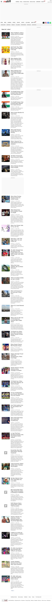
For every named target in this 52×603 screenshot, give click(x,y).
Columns (18, 24)
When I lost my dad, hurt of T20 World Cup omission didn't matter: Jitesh (17, 319)
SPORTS (22, 22)
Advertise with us (18, 600)
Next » (12, 590)
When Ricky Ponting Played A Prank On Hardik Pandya (16, 198)
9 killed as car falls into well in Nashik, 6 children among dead (17, 534)
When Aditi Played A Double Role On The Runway (16, 131)
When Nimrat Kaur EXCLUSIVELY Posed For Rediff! (16, 211)
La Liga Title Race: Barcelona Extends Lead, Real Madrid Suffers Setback (17, 435)
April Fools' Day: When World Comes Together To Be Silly (16, 48)
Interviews (23, 24)
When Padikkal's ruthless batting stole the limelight (17, 33)
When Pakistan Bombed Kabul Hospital (17, 166)
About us (39, 600)
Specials (29, 24)
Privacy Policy (27, 600)
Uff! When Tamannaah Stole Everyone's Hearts (17, 156)
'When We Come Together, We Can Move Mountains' (17, 267)
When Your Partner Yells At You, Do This (17, 226)
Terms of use (44, 600)
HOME (2, 22)
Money (21, 1)
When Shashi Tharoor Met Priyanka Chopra (16, 345)
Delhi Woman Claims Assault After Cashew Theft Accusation (16, 505)
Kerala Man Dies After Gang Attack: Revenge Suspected (16, 452)
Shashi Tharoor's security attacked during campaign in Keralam (17, 369)
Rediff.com (12, 600)
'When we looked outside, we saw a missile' (17, 278)
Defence (8, 24)
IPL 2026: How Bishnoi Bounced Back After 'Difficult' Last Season (16, 549)
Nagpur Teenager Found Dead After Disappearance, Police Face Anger (17, 356)
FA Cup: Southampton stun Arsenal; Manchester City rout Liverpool (17, 394)
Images (13, 24)
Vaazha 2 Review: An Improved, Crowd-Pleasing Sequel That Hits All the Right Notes (16, 518)
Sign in (51, 0)
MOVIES (14, 22)
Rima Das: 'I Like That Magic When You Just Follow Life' (16, 240)
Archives (34, 24)
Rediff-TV (42, 1)
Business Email (32, 1)
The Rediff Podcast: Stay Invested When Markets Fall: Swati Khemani (17, 93)
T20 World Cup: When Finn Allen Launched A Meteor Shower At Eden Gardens (17, 333)
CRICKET (18, 22)
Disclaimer (23, 600)
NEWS (5, 22)
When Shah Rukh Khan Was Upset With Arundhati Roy (17, 419)
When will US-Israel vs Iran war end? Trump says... (16, 292)
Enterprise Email (26, 1)
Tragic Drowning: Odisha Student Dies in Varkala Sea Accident (17, 465)
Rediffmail (17, 1)
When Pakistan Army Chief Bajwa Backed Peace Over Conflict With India (17, 72)
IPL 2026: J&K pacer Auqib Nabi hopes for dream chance (16, 578)
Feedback (36, 600)
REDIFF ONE (33, 22)
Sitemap (32, 600)
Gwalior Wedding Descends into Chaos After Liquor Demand (16, 563)
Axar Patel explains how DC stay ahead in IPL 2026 (17, 407)
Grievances (48, 600)
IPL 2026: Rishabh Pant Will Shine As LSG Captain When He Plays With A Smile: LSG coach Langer (17, 252)
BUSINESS (9, 22)
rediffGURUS (38, 1)
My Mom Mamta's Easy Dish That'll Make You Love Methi (17, 480)
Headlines (3, 24)
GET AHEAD (28, 22)
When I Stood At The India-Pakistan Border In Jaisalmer (17, 143)
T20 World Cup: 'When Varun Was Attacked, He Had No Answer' (17, 383)
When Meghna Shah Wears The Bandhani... (16, 59)
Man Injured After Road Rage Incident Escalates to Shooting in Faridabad (17, 491)
